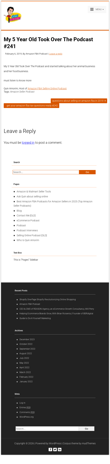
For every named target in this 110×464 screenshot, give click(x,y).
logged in (28, 142)
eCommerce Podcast (28, 220)
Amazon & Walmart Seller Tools (34, 191)
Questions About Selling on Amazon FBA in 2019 (79, 100)
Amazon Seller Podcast (22, 91)
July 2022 (24, 358)
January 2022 (26, 381)
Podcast (21, 225)
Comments (27, 412)
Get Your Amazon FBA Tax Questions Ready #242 (31, 105)
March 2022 (25, 372)
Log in (22, 403)
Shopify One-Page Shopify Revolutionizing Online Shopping (48, 299)
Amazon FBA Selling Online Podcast (47, 88)
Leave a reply (55, 53)
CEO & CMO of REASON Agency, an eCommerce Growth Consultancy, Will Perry (57, 309)
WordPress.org (27, 417)
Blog (19, 210)
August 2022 (26, 353)
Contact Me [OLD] (26, 215)
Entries (25, 407)
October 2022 (26, 344)
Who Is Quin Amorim (28, 240)
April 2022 (24, 367)
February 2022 (26, 377)
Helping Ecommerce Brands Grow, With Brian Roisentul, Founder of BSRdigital (56, 313)
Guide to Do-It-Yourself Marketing (35, 318)
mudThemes (89, 443)
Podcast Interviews (27, 230)
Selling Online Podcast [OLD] (32, 235)
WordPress (55, 443)
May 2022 (24, 363)
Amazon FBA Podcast (30, 304)
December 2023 (27, 339)
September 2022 (27, 349)
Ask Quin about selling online (32, 196)
